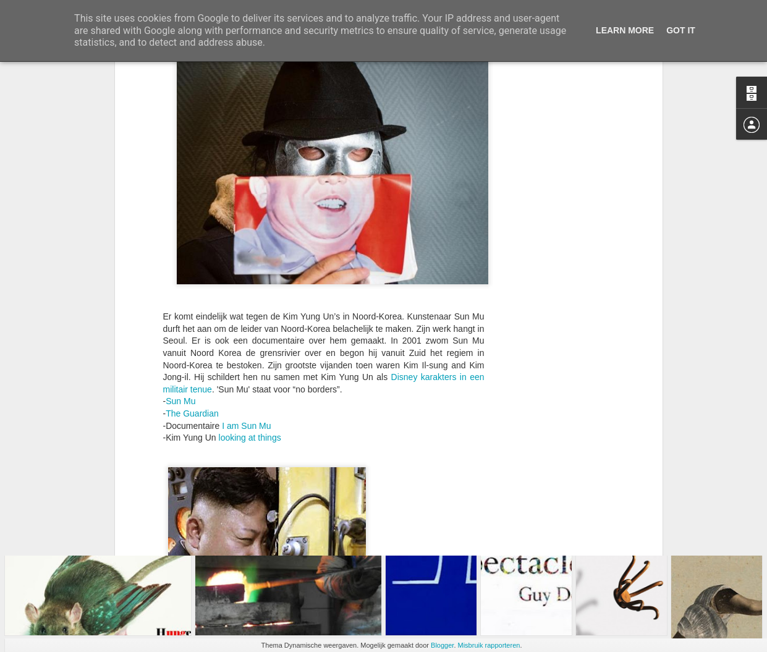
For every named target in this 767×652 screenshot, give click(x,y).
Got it (680, 30)
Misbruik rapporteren (489, 645)
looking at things (250, 316)
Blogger (442, 645)
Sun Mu (180, 280)
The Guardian (192, 292)
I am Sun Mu (246, 304)
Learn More (625, 30)
